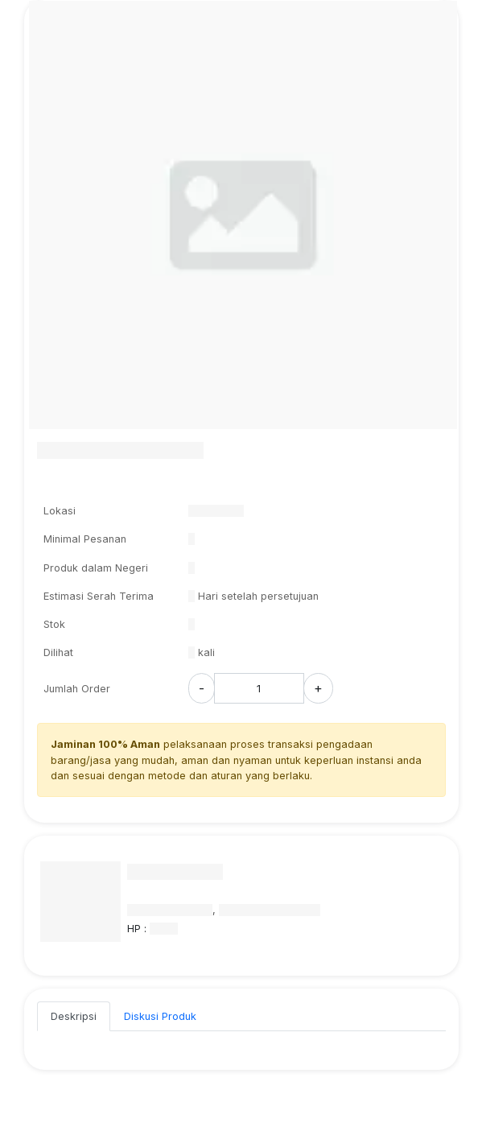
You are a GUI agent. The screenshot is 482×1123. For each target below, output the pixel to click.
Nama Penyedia (175, 872)
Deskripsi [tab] (74, 1016)
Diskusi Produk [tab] (160, 1016)
